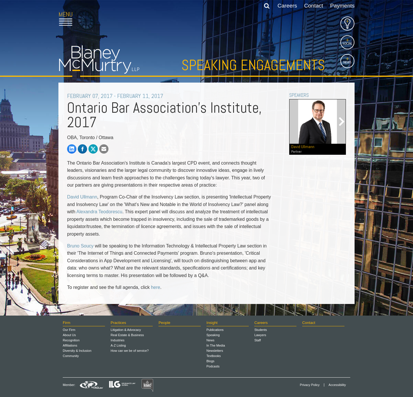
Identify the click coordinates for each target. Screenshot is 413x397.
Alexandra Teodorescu (99, 211)
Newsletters (215, 350)
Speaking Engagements (253, 65)
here (155, 287)
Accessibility (337, 385)
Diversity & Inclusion (77, 350)
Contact (313, 6)
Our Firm (69, 330)
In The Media (216, 345)
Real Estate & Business (127, 335)
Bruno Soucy (80, 245)
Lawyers (260, 335)
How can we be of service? (130, 350)
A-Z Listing (118, 345)
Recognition (71, 340)
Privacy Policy (310, 385)
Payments (342, 6)
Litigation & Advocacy (126, 330)
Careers (287, 6)
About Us (69, 335)
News (211, 340)
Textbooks (214, 356)
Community (71, 356)
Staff (257, 340)
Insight (212, 322)
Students (260, 330)
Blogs (211, 361)
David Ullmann (82, 196)
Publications (215, 330)
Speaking (213, 335)
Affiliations (70, 345)
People (164, 322)
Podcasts (213, 366)
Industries (118, 340)
